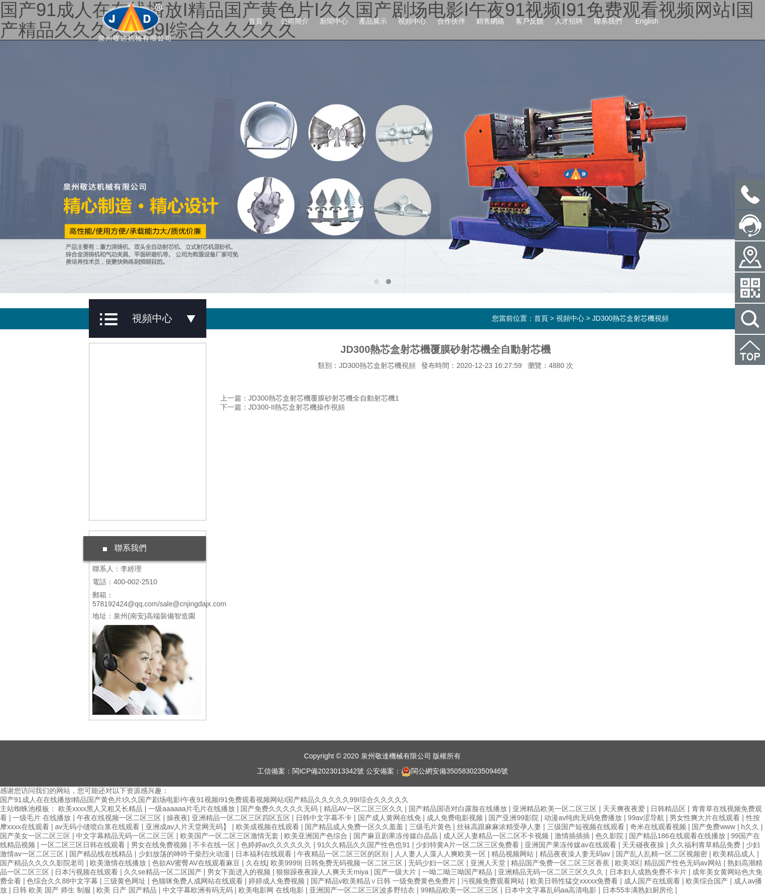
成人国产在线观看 (653, 881)
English (647, 21)
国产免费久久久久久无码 (280, 809)
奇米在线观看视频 (659, 827)
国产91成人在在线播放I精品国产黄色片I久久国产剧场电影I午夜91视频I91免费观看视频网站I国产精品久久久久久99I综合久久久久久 (204, 800)
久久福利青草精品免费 (706, 845)
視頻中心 (412, 21)
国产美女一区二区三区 (36, 836)
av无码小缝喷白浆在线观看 (98, 827)
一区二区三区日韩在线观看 (84, 845)
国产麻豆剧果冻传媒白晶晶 (396, 836)
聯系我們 (608, 21)
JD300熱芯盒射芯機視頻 (630, 318)
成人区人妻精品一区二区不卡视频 (497, 836)
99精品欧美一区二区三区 (460, 890)
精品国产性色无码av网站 (684, 863)
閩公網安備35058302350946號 (454, 771)
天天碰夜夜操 (644, 845)
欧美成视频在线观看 (268, 827)
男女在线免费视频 (160, 845)
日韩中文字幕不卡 (325, 818)
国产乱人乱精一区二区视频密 (662, 854)
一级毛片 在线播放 (43, 818)
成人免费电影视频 (456, 818)
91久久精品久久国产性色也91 (364, 845)
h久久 (751, 827)
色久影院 (610, 836)
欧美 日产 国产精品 (127, 890)
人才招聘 (569, 21)
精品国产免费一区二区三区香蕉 (561, 863)
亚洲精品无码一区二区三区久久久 (551, 872)
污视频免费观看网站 (494, 881)
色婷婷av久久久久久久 (277, 845)
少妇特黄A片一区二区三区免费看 (468, 845)
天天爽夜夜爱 (625, 809)
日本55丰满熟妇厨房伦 (638, 890)
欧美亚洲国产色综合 (316, 836)
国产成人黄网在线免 (390, 818)
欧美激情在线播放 (119, 863)
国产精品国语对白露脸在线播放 (459, 809)
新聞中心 (334, 21)
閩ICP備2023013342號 (328, 771)
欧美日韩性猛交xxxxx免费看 (575, 881)
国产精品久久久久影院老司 (43, 863)
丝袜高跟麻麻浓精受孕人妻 (500, 827)
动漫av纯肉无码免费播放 (584, 818)
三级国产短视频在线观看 (586, 827)
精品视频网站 (513, 854)
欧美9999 (285, 863)
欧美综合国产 (708, 881)
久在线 (256, 863)
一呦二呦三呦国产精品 (458, 872)
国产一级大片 (396, 872)
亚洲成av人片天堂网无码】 (189, 827)
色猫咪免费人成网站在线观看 (198, 881)
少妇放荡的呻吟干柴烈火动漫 (185, 854)
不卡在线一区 (215, 845)
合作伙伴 (451, 21)
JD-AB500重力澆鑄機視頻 (143, 390)
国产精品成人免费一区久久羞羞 (355, 827)
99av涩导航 (647, 818)
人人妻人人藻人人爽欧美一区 (441, 854)
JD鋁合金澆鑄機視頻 (134, 361)
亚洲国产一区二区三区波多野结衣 (363, 890)
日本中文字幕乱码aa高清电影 (551, 890)
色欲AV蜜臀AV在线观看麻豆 (197, 863)
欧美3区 (627, 863)
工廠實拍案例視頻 (130, 504)
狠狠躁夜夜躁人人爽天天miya (323, 872)
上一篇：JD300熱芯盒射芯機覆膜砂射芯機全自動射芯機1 (309, 398)
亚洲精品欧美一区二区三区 (556, 809)
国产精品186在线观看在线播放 (678, 836)
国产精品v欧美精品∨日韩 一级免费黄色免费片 (384, 881)
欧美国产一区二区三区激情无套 (230, 836)
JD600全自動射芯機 (133, 447)
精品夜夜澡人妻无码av (576, 854)
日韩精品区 (669, 809)
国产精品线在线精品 (102, 854)
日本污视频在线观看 (87, 872)
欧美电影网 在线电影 (272, 890)
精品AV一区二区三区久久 (364, 809)
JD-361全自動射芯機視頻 (141, 419)
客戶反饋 (530, 21)
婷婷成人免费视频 (277, 881)
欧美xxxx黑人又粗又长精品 (101, 809)
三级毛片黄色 (431, 827)
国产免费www (714, 827)
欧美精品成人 (735, 854)
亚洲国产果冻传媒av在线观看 (571, 845)
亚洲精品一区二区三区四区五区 (242, 818)
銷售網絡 (490, 21)
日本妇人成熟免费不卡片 (649, 872)
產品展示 (373, 21)
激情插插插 (573, 836)
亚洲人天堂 (488, 863)
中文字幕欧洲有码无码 (199, 890)
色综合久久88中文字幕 (63, 881)
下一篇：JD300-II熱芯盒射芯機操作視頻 (282, 407)
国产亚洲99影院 (514, 818)
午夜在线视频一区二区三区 (120, 818)
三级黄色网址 (125, 881)
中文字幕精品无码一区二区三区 (126, 836)
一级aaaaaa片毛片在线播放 (192, 809)
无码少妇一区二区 (437, 863)
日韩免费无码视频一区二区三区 (354, 863)
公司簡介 (295, 21)
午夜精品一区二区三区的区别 (344, 854)
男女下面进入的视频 (240, 872)
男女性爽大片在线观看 (706, 818)
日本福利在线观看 (264, 854)
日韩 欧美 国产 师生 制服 (52, 890)
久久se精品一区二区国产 (164, 872)
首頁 (255, 21)
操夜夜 (177, 818)
